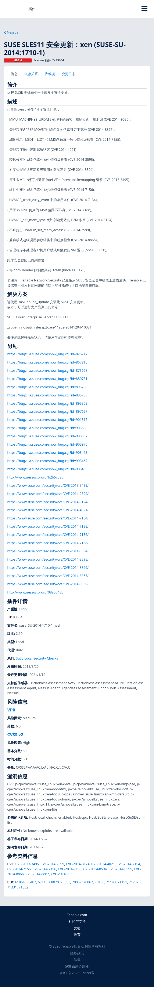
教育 (77, 934)
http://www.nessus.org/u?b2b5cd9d (35, 477)
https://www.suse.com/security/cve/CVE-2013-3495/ (48, 485)
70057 (77, 882)
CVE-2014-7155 (19, 869)
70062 (88, 882)
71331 (12, 887)
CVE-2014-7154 (128, 864)
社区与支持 (77, 921)
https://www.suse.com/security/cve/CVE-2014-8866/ (48, 567)
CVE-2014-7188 (69, 869)
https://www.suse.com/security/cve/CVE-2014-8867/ (48, 575)
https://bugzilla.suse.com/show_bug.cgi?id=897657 (47, 411)
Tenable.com (77, 915)
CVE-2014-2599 (52, 864)
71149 (111, 882)
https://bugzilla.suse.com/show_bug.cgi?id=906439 (47, 469)
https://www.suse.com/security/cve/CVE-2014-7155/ (48, 526)
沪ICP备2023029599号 (77, 973)
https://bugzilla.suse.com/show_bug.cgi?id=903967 (47, 436)
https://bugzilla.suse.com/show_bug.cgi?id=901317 (47, 419)
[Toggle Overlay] (144, 9)
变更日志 (68, 74)
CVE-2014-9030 (62, 874)
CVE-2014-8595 (120, 869)
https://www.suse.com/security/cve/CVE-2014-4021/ (48, 510)
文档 (77, 928)
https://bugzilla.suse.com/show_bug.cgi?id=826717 (47, 354)
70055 (65, 882)
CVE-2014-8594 (95, 869)
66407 (31, 882)
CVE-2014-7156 (44, 869)
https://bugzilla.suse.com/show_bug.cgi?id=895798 (47, 387)
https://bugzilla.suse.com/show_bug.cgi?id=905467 (47, 460)
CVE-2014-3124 (77, 864)
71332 (23, 887)
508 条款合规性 (77, 966)
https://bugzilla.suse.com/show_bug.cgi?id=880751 (47, 378)
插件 (32, 9)
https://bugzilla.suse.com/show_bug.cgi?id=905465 (47, 452)
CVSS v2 (15, 734)
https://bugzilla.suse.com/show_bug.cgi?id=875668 (47, 370)
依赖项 (50, 74)
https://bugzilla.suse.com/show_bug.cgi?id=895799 (47, 395)
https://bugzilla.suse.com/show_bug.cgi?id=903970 (47, 444)
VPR (11, 710)
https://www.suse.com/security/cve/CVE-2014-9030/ (48, 584)
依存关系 (31, 74)
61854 (20, 882)
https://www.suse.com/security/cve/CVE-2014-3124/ (48, 502)
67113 (42, 882)
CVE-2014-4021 (103, 864)
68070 (54, 882)
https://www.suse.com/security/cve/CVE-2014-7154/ (48, 518)
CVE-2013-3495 (27, 864)
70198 (99, 882)
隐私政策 (77, 953)
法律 (77, 959)
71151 (122, 882)
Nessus (11, 32)
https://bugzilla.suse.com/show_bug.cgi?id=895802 (47, 403)
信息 (14, 74)
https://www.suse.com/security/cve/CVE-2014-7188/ (48, 543)
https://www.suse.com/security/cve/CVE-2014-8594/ (48, 551)
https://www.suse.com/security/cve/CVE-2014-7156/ (48, 534)
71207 (134, 882)
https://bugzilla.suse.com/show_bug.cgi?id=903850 (47, 428)
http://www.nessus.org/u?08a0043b (35, 592)
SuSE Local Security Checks (37, 658)
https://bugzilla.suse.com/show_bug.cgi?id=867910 (47, 362)
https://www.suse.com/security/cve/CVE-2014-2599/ (48, 493)
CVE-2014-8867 (37, 874)
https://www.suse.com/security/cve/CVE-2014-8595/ (48, 559)
